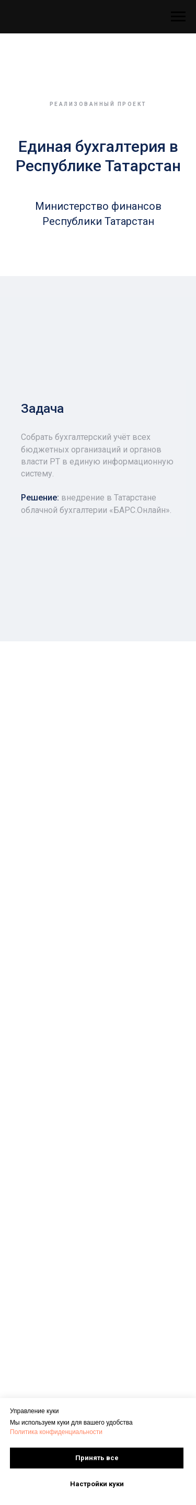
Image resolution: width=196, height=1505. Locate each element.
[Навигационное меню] (178, 16)
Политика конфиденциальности (56, 1432)
